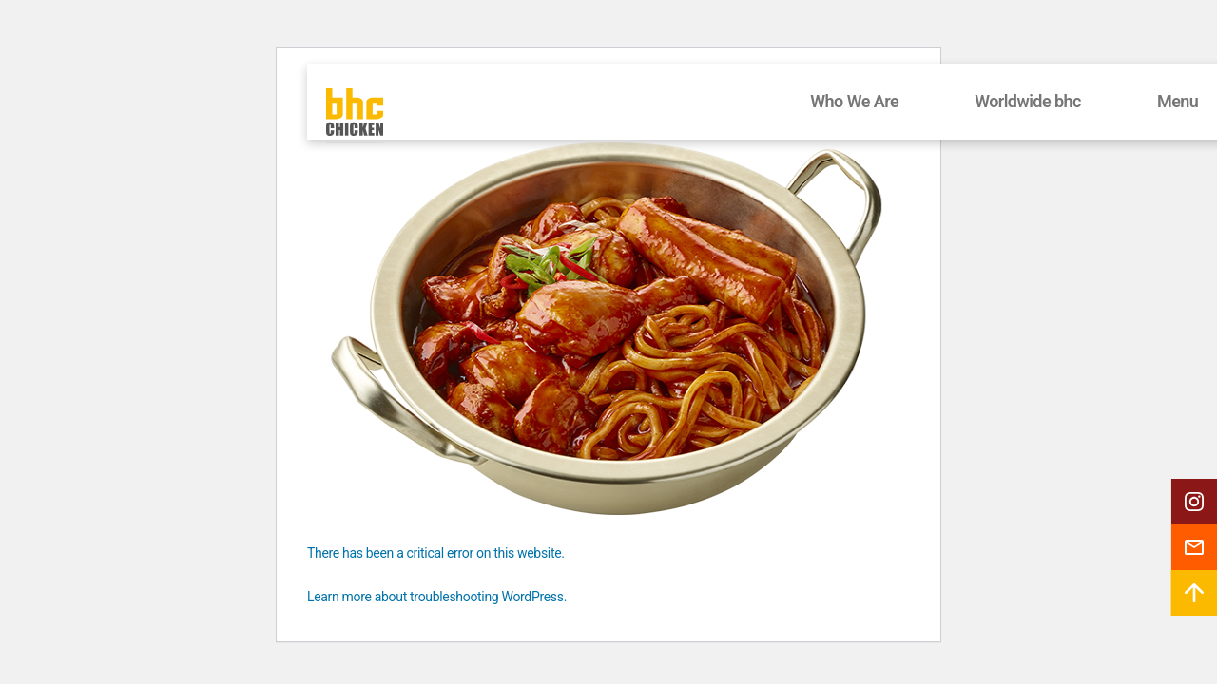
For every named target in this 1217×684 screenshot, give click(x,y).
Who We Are (854, 101)
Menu (1177, 101)
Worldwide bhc (1028, 101)
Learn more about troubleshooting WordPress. (437, 596)
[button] (1194, 501)
